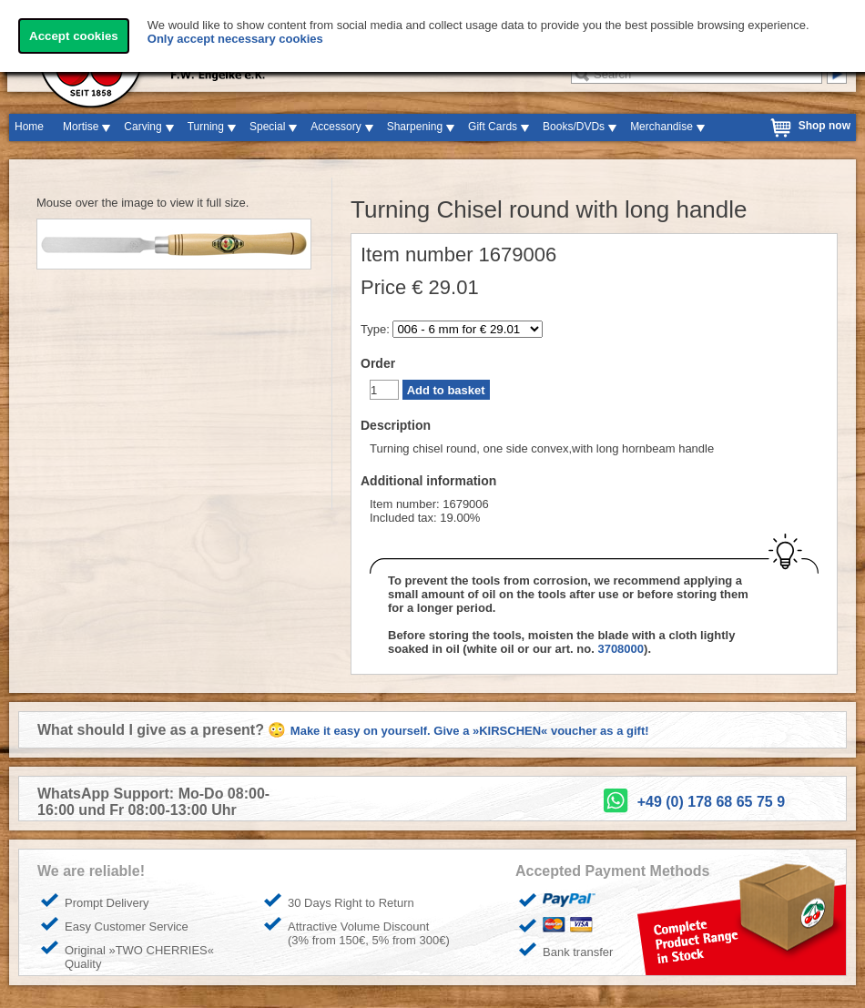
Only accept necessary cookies (235, 39)
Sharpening (415, 126)
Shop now (824, 125)
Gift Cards (492, 126)
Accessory (335, 126)
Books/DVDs (574, 126)
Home (29, 126)
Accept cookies (73, 36)
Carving (142, 126)
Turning (206, 126)
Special (267, 126)
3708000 (620, 649)
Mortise (80, 126)
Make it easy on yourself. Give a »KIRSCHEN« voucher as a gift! (469, 731)
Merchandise (661, 126)
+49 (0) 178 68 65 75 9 (711, 801)
